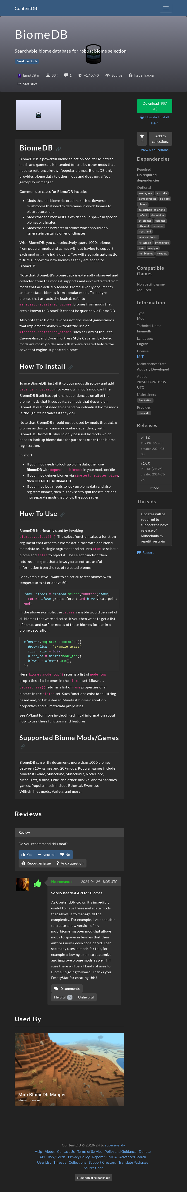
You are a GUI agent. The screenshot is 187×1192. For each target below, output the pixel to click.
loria (141, 248)
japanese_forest (148, 237)
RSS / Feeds (56, 1157)
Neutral (46, 854)
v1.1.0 (153, 445)
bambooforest (147, 198)
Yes (27, 854)
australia (161, 193)
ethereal (144, 226)
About (50, 1151)
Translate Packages (133, 1162)
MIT (140, 356)
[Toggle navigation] (166, 8)
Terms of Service (89, 1151)
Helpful (63, 997)
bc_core (165, 198)
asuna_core (145, 193)
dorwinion (157, 215)
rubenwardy (115, 1145)
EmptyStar (145, 400)
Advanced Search (132, 1157)
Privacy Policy (79, 1157)
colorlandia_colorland (152, 209)
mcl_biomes (146, 253)
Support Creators (102, 1162)
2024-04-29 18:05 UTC (99, 881)
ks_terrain (145, 242)
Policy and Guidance (120, 1151)
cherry (143, 204)
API (42, 1157)
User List (44, 1162)
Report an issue (36, 863)
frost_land (145, 231)
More (154, 488)
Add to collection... (160, 138)
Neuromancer (62, 881)
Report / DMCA (104, 1157)
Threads (59, 1162)
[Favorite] (142, 139)
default (143, 215)
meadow (162, 253)
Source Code (93, 1167)
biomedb (144, 413)
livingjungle (162, 242)
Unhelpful (86, 997)
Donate (145, 1151)
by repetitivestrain (154, 527)
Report (145, 552)
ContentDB (26, 8)
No (65, 854)
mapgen (153, 248)
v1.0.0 (153, 471)
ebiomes (160, 220)
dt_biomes (145, 220)
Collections (77, 1162)
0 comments (67, 988)
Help (38, 1151)
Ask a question (70, 863)
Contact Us (66, 1151)
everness (158, 226)
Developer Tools (27, 61)
